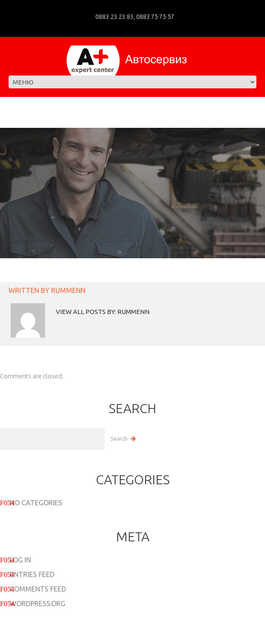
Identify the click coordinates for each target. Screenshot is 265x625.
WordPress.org (37, 603)
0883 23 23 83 (114, 16)
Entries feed (32, 574)
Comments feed (38, 589)
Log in (20, 560)
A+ (109, 617)
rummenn (68, 290)
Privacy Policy (145, 617)
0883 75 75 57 (154, 16)
